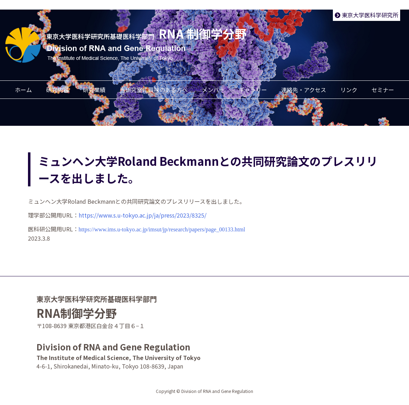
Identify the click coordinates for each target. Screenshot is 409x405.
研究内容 (57, 89)
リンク (348, 89)
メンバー (213, 89)
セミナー (382, 89)
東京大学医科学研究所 (366, 15)
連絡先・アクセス (303, 89)
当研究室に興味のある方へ (154, 89)
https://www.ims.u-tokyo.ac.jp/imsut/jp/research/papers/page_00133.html (162, 229)
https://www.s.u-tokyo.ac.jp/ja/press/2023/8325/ (142, 215)
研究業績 (94, 89)
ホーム (23, 89)
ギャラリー (253, 89)
